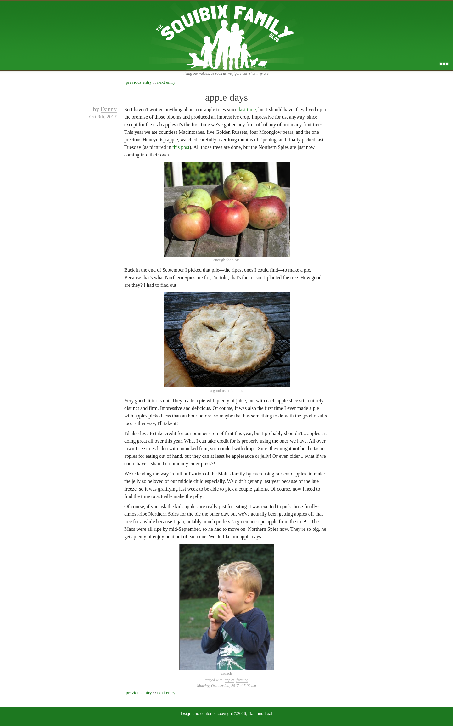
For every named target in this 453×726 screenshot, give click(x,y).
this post (180, 147)
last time (247, 109)
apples (229, 680)
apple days (226, 97)
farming (242, 680)
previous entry (139, 82)
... (444, 64)
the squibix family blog (226, 35)
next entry (166, 82)
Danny (109, 109)
